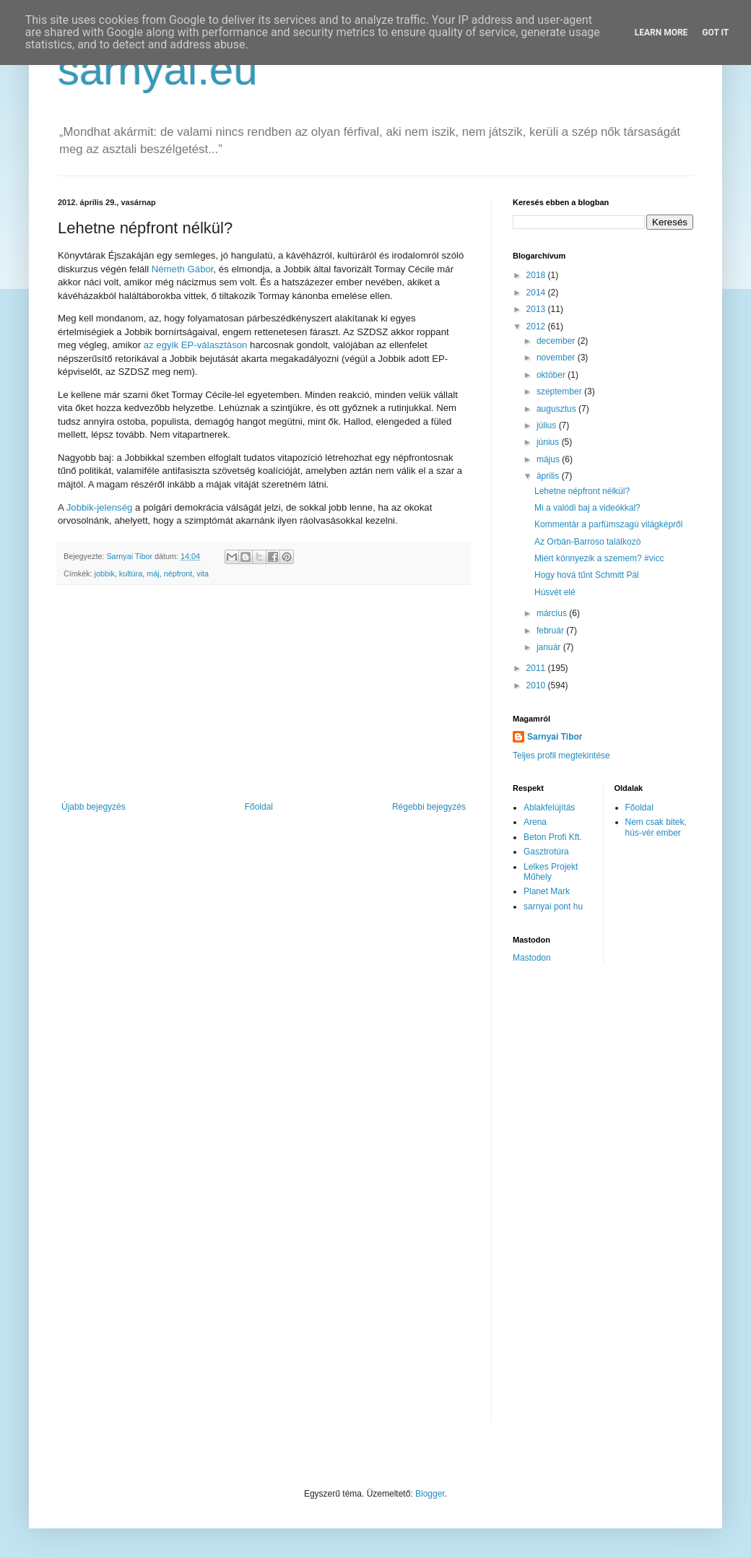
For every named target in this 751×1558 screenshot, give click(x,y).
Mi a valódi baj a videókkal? (587, 508)
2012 (537, 326)
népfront (178, 573)
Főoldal (259, 807)
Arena (535, 822)
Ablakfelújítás (549, 807)
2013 (537, 309)
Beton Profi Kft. (553, 837)
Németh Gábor (183, 269)
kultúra (130, 573)
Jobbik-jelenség (99, 507)
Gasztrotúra (546, 852)
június (549, 442)
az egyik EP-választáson (196, 344)
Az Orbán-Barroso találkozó (587, 542)
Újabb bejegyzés (93, 807)
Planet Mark (547, 891)
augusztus (557, 409)
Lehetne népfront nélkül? (582, 491)
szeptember (560, 391)
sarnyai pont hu (553, 906)
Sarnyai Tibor (554, 737)
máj (153, 573)
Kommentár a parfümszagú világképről (608, 524)
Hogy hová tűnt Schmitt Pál (586, 575)
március (553, 613)
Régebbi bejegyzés (429, 807)
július (548, 425)
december (557, 341)
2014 (537, 292)
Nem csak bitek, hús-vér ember (656, 827)
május (549, 459)
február (551, 631)
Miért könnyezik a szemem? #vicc (599, 558)
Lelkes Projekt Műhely (551, 872)
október (552, 375)
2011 (537, 668)
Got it (715, 32)
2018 (537, 275)
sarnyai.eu (158, 70)
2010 (537, 685)
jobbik (105, 573)
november (557, 357)
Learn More (661, 32)
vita (202, 573)
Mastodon (532, 958)
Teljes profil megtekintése (561, 755)
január (550, 647)
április (549, 476)
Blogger (430, 1494)
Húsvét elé (555, 592)
